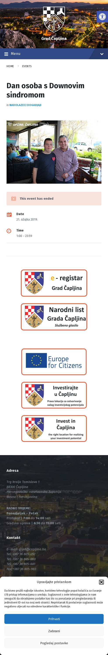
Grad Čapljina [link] (54, 38)
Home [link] (10, 66)
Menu (54, 54)
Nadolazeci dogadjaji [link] (25, 105)
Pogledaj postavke (54, 643)
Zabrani (54, 631)
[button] (101, 582)
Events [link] (27, 66)
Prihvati (54, 619)
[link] (102, 16)
